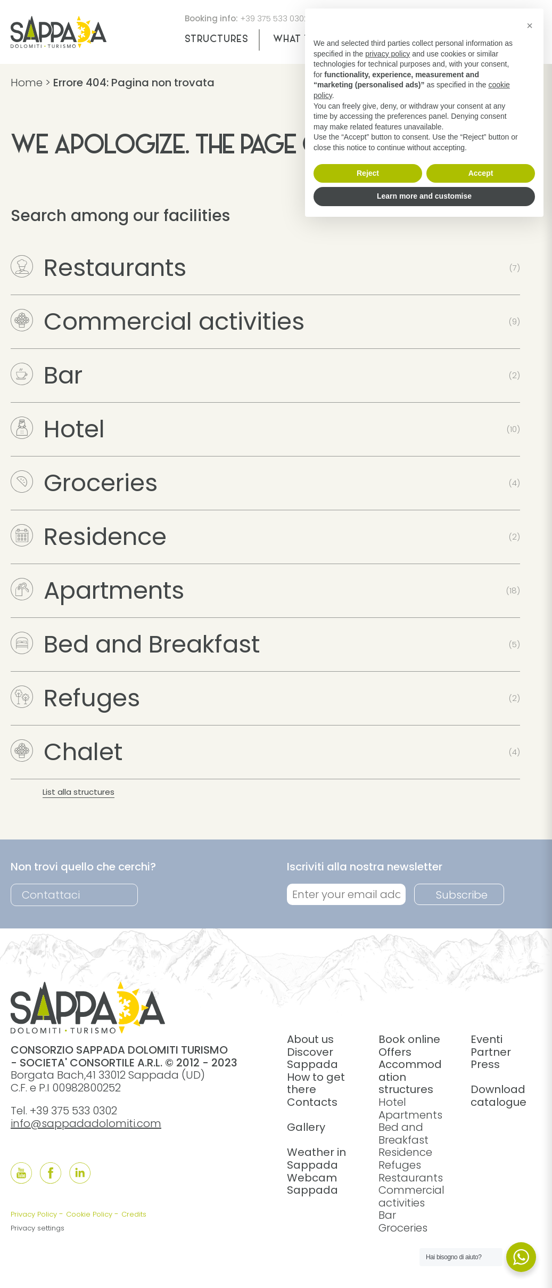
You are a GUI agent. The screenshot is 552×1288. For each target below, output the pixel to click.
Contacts (312, 1102)
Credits (133, 1214)
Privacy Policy (34, 1214)
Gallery (306, 1127)
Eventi (486, 1039)
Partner (491, 1052)
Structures (216, 39)
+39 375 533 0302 (274, 18)
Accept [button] (480, 173)
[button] (529, 25)
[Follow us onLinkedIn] (79, 1173)
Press (485, 1064)
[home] (58, 44)
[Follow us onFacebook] (50, 1173)
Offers (394, 1052)
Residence (89, 536)
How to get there (316, 1083)
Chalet (66, 752)
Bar (47, 375)
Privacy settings (37, 1228)
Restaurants (98, 267)
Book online (409, 1039)
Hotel (58, 429)
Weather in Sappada (316, 1158)
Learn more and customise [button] (424, 196)
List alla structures (78, 791)
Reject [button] (368, 173)
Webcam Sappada (312, 1184)
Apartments (97, 590)
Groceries (84, 483)
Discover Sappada (312, 1058)
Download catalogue (498, 1096)
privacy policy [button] (387, 54)
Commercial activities (157, 321)
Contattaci (51, 894)
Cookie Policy (89, 1214)
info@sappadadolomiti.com (86, 1123)
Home (27, 82)
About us (310, 1039)
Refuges (75, 698)
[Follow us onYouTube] (21, 1173)
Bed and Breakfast (135, 644)
